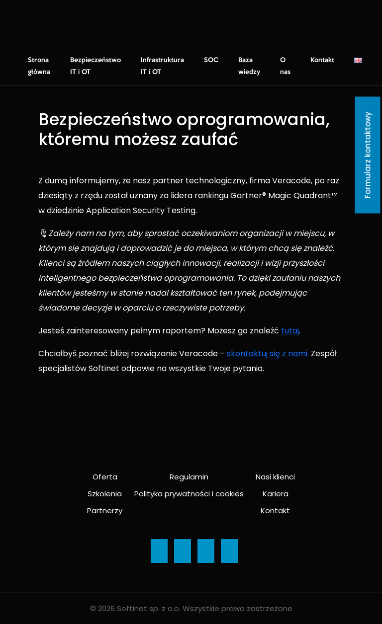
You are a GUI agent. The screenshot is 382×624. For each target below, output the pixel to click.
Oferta (105, 476)
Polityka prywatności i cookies (189, 493)
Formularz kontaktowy (368, 155)
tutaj (290, 330)
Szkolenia (105, 493)
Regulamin (189, 476)
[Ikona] (159, 551)
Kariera (275, 493)
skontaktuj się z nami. (269, 353)
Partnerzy (104, 510)
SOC (211, 60)
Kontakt (322, 60)
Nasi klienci (275, 476)
